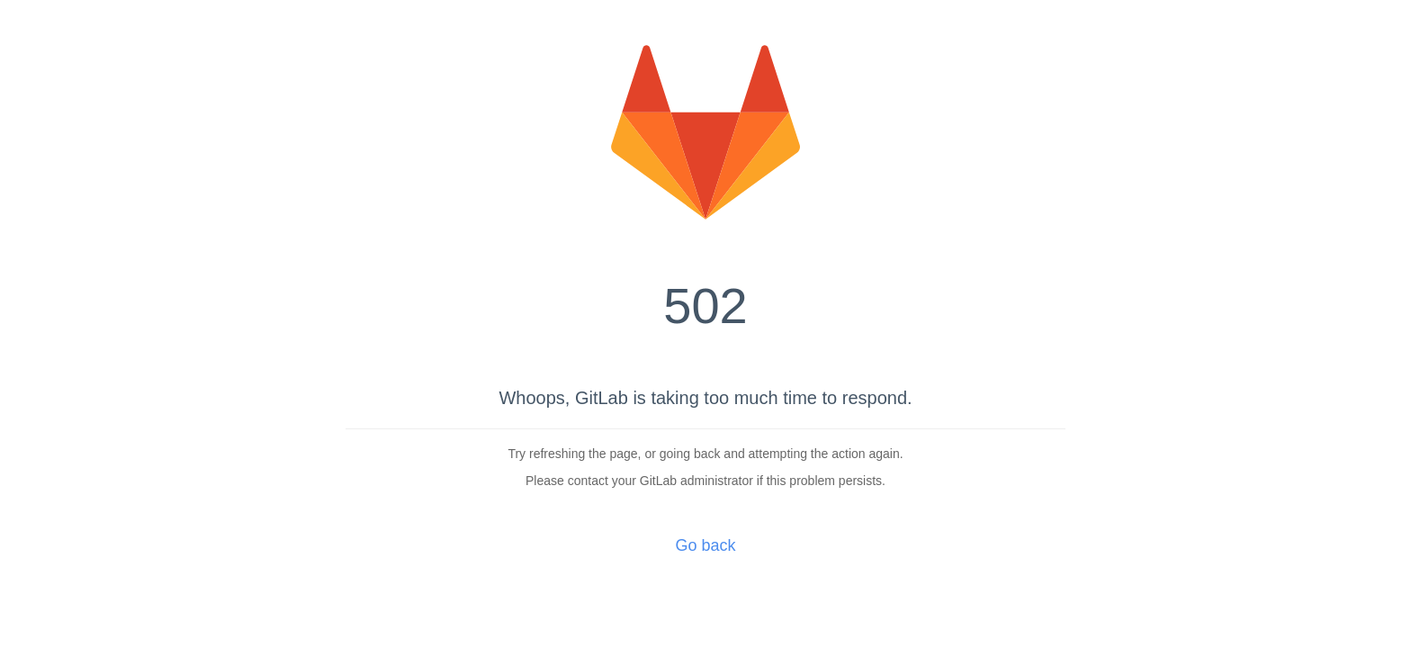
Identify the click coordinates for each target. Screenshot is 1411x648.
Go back (705, 545)
